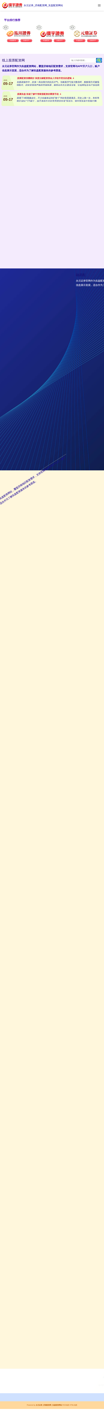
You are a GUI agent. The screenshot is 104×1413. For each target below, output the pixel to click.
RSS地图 (65, 1405)
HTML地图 (73, 1405)
